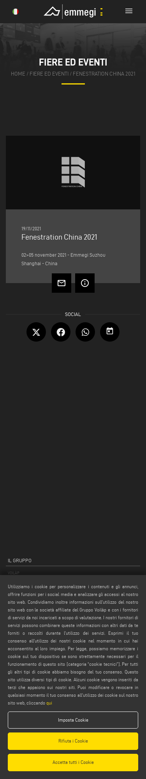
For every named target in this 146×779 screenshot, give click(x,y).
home (18, 74)
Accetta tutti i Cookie (73, 762)
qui (49, 702)
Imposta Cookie (73, 719)
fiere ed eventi (49, 74)
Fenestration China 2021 (104, 74)
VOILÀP (13, 573)
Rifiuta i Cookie (73, 740)
